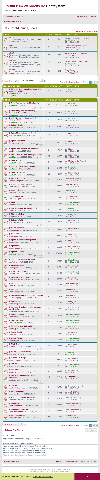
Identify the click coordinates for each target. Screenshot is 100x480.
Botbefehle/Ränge (18, 358)
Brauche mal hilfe (18, 283)
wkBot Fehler (16, 338)
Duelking (15, 292)
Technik (71, 376)
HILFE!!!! (14, 289)
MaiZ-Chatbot (16, 234)
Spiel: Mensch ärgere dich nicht (24, 133)
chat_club (72, 344)
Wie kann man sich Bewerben (21, 184)
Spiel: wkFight (17, 220)
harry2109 (16, 329)
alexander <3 (17, 248)
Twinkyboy (16, 354)
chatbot (14, 385)
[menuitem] (20, 17)
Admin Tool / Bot (18, 178)
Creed (70, 296)
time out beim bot (16, 196)
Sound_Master (17, 280)
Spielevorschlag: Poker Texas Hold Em (27, 295)
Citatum (15, 236)
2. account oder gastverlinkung (24, 397)
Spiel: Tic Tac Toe (18, 172)
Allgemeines (13, 95)
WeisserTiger (73, 284)
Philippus (15, 341)
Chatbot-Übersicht (18, 190)
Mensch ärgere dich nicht (21, 326)
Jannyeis (18, 143)
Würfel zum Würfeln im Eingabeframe (26, 155)
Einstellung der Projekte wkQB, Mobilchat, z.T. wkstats (23, 112)
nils (13, 211)
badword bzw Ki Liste (20, 277)
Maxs (14, 157)
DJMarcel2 (72, 358)
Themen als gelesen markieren (70, 82)
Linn (70, 141)
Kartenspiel (16, 301)
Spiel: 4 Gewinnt (18, 125)
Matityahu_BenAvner (76, 161)
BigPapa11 (16, 268)
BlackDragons (17, 181)
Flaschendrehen (17, 214)
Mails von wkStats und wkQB (23, 166)
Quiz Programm (17, 228)
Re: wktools (69, 70)
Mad (14, 216)
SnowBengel (17, 380)
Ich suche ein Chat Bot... (21, 271)
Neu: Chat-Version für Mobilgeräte (25, 103)
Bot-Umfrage (16, 370)
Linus (70, 40)
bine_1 (71, 240)
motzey (71, 416)
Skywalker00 (73, 48)
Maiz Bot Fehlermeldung (21, 352)
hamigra (71, 214)
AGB (58, 469)
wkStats (12, 61)
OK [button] (87, 477)
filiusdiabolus (17, 406)
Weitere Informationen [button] (43, 476)
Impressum (51, 469)
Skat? (13, 202)
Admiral (71, 55)
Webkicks (72, 72)
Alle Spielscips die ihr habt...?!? (24, 208)
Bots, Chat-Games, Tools (19, 28)
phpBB (42, 471)
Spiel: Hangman (17, 252)
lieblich (71, 103)
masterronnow (73, 404)
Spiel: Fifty (15, 246)
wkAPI (11, 38)
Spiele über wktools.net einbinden (25, 149)
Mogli (14, 205)
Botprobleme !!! (17, 391)
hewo (70, 126)
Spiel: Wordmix (17, 320)
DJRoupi (15, 286)
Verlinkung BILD (17, 265)
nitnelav (15, 317)
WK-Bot (14, 364)
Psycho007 (16, 346)
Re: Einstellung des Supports (76, 46)
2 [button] (93, 82)
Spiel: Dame (16, 160)
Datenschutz (65, 469)
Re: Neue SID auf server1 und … (77, 53)
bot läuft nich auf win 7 (20, 409)
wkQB (11, 53)
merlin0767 (72, 392)
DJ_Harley (16, 372)
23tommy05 (16, 199)
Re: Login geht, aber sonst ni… (77, 38)
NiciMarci (15, 335)
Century (15, 304)
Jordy (14, 366)
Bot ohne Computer (19, 415)
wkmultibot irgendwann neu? (23, 259)
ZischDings (73, 260)
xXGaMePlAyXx (18, 274)
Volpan (14, 262)
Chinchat (15, 187)
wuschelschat (17, 418)
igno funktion (16, 403)
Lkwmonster (73, 220)
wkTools (12, 69)
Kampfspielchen (17, 314)
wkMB (11, 45)
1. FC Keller (17, 128)
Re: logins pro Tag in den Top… (77, 61)
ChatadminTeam (18, 388)
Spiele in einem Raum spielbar (23, 240)
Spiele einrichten (18, 141)
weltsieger (16, 193)
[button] (96, 82)
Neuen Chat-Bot (17, 332)
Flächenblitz (72, 155)
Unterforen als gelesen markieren (87, 31)
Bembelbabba (17, 412)
